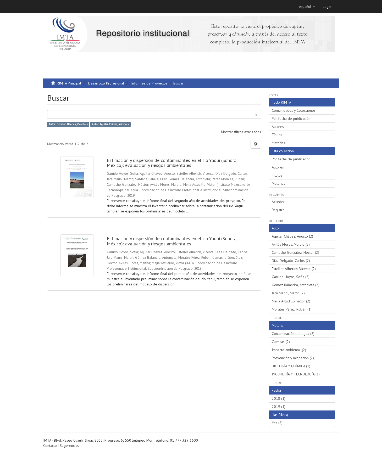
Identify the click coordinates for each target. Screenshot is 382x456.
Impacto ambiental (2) (289, 349)
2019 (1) (278, 406)
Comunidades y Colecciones (293, 110)
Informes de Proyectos (149, 83)
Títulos (277, 134)
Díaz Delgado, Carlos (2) (291, 260)
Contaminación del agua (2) (293, 333)
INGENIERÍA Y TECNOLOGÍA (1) (296, 374)
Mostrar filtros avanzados (241, 132)
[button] (307, 6)
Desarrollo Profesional (106, 83)
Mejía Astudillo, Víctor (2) (291, 301)
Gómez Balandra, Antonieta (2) (295, 285)
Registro (278, 209)
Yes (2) (277, 422)
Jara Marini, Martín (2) (288, 293)
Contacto (50, 445)
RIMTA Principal (69, 83)
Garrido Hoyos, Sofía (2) (290, 276)
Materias (278, 142)
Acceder (278, 201)
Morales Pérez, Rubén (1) (292, 309)
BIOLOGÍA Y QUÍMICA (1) (291, 366)
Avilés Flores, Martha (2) (291, 244)
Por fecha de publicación (291, 118)
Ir (256, 114)
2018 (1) (278, 398)
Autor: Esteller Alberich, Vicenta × (68, 124)
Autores (278, 126)
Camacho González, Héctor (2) (295, 252)
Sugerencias (69, 445)
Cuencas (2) (281, 341)
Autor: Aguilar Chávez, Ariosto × (110, 124)
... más (277, 317)
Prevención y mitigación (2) (293, 358)
